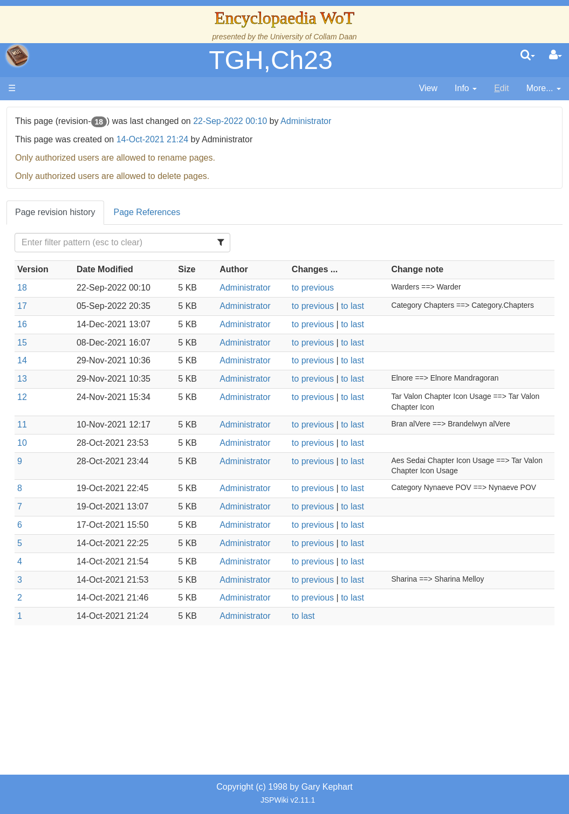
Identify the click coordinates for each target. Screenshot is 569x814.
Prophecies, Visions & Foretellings (74, 500)
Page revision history (178, 212)
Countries (91, 303)
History (64, 241)
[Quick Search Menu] (527, 55)
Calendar (68, 253)
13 (145, 400)
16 (145, 345)
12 (145, 418)
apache (17, 55)
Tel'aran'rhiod (76, 524)
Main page (50, 112)
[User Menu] (555, 55)
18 (145, 300)
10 (145, 463)
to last (415, 318)
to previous (375, 300)
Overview (91, 290)
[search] (527, 55)
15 (145, 363)
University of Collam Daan (313, 36)
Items (61, 475)
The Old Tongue (82, 315)
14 (145, 382)
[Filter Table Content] (221, 242)
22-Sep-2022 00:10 (353, 121)
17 (145, 318)
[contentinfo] (466, 88)
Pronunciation (77, 573)
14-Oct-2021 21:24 (275, 139)
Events (64, 266)
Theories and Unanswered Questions (76, 550)
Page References (270, 212)
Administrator (429, 121)
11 (145, 446)
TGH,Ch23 (270, 60)
